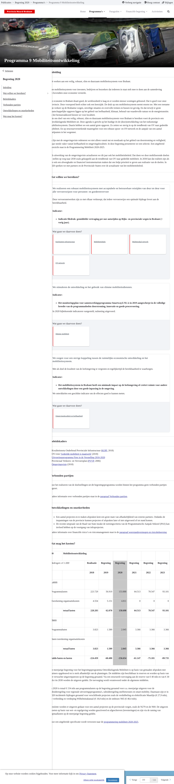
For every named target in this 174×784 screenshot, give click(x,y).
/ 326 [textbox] (154, 780)
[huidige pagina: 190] (145, 780)
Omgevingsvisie (65, 468)
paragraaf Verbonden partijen (119, 500)
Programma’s (97, 11)
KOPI (110, 454)
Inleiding (7, 87)
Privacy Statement (87, 773)
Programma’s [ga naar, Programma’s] (39, 2)
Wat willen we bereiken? (14, 93)
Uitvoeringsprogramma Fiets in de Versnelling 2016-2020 (84, 461)
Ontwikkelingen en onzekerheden (18, 110)
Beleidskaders (9, 99)
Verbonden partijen (12, 105)
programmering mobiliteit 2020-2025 (127, 732)
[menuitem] (131, 2)
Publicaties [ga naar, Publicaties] (6, 2)
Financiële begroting (137, 11)
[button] (76, 248)
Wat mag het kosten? (12, 116)
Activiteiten (156, 11)
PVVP (97, 464)
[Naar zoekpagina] (168, 11)
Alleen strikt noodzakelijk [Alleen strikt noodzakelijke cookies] (93, 780)
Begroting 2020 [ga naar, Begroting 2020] (22, 2)
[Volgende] (166, 780)
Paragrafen (115, 11)
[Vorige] (133, 780)
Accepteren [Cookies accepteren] (112, 780)
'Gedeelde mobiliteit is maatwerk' (81, 457)
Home (82, 11)
